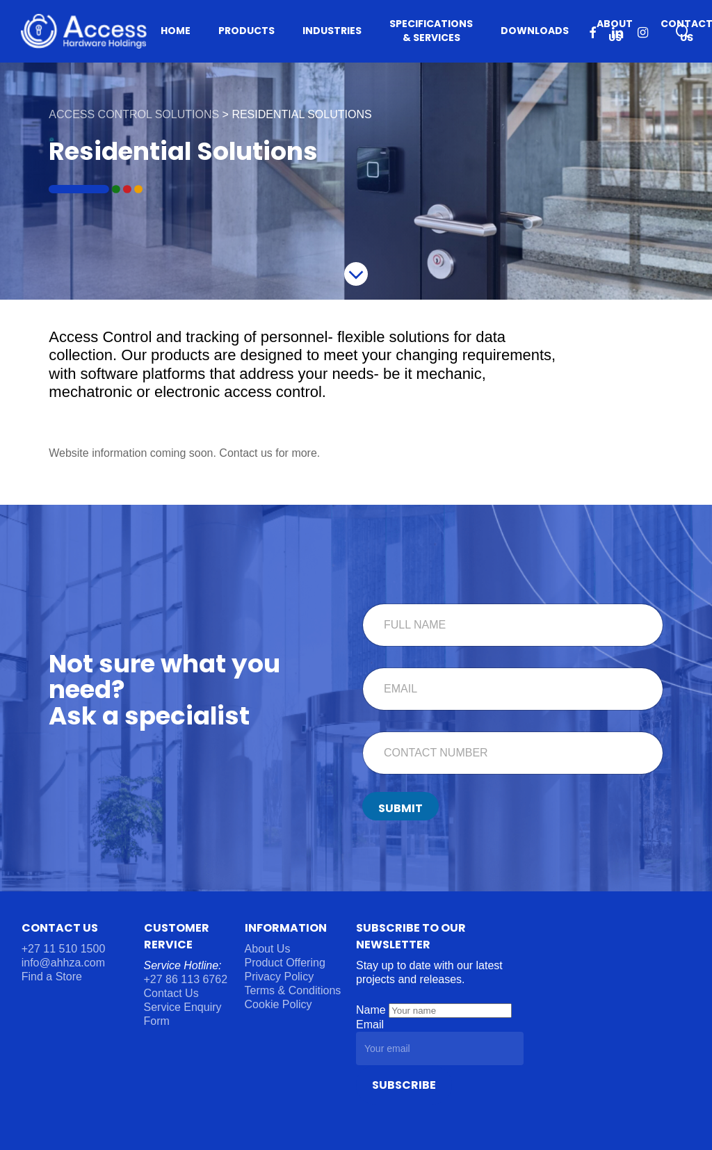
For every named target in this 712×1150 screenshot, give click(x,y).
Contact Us (171, 993)
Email (370, 1024)
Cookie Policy (278, 1004)
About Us (268, 949)
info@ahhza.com (63, 963)
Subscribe (404, 1085)
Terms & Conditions (293, 990)
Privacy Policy (279, 976)
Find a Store (52, 976)
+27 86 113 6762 (187, 979)
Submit (400, 808)
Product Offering (285, 963)
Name (372, 1010)
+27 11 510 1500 (64, 949)
